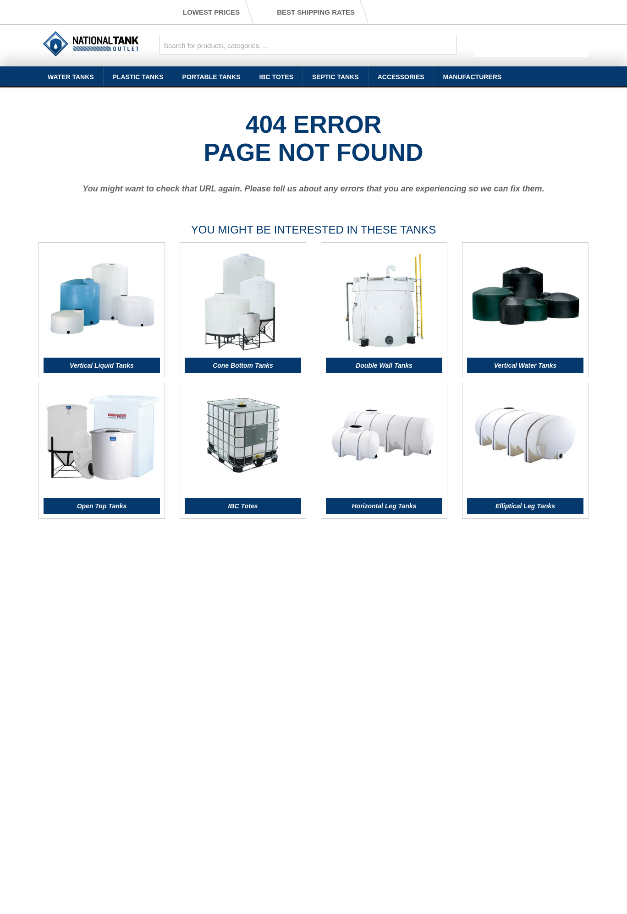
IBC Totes (276, 77)
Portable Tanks (211, 77)
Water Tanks (71, 77)
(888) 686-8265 (109, 12)
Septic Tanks (335, 77)
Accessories (401, 77)
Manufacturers (472, 77)
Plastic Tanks (138, 77)
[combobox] (308, 45)
